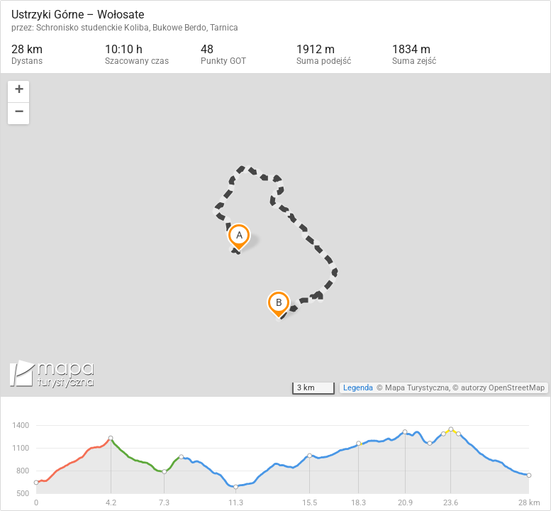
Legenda (358, 387)
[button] (18, 92)
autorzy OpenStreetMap (503, 387)
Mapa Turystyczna (417, 387)
